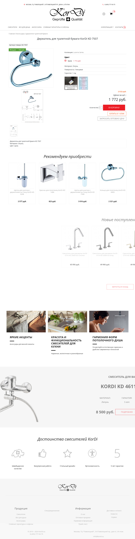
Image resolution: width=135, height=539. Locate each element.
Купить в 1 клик (116, 113)
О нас (83, 524)
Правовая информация (83, 530)
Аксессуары (36, 27)
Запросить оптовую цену (112, 118)
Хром (70, 61)
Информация (106, 27)
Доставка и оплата (114, 520)
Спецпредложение (52, 520)
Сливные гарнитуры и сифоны (56, 27)
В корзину (114, 107)
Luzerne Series (78, 52)
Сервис (114, 527)
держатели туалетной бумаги (37, 34)
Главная (12, 34)
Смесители (12, 27)
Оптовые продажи (83, 527)
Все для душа (24, 27)
